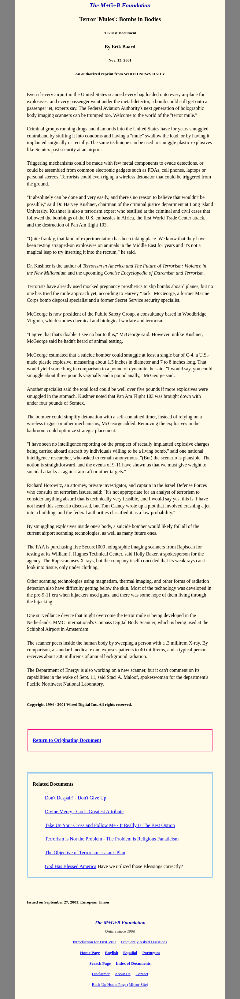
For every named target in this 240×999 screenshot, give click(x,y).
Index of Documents (133, 963)
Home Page (90, 952)
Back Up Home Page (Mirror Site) (120, 984)
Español (130, 952)
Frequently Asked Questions (144, 942)
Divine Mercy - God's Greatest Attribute (84, 811)
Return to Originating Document (67, 740)
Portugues (151, 952)
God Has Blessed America (70, 866)
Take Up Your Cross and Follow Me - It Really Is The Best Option (110, 825)
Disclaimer (100, 973)
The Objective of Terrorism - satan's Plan (85, 852)
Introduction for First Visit (94, 942)
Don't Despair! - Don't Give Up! (76, 797)
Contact (141, 973)
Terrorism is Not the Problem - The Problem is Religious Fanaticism (112, 838)
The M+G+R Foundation (120, 5)
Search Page (100, 963)
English (111, 952)
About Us (122, 973)
